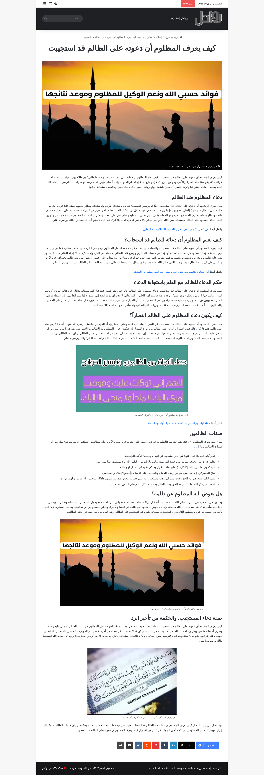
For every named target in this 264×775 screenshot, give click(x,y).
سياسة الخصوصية (186, 768)
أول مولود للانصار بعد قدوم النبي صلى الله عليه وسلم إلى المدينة (171, 271)
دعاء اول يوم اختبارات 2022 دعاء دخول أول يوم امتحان (178, 423)
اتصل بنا (152, 768)
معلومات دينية (145, 37)
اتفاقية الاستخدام (166, 768)
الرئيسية (176, 37)
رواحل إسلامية (180, 18)
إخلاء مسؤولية (204, 768)
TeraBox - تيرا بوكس (52, 768)
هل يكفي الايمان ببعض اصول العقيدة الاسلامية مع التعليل (176, 229)
